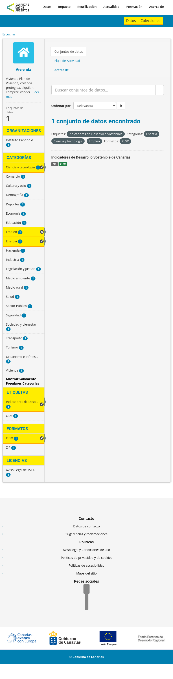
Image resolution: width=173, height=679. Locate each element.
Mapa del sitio (86, 573)
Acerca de (156, 6)
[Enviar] (159, 90)
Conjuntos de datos (69, 51)
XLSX (63, 164)
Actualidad (111, 6)
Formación (134, 6)
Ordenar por (61, 106)
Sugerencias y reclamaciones (86, 534)
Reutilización (86, 6)
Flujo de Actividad (67, 61)
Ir (121, 105)
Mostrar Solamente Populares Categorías (22, 381)
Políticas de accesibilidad (86, 565)
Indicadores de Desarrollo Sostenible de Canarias (91, 157)
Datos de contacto (86, 526)
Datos (47, 6)
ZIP (54, 164)
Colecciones (150, 20)
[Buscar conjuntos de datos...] (103, 90)
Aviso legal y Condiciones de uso (86, 550)
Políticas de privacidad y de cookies (86, 557)
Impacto (64, 6)
